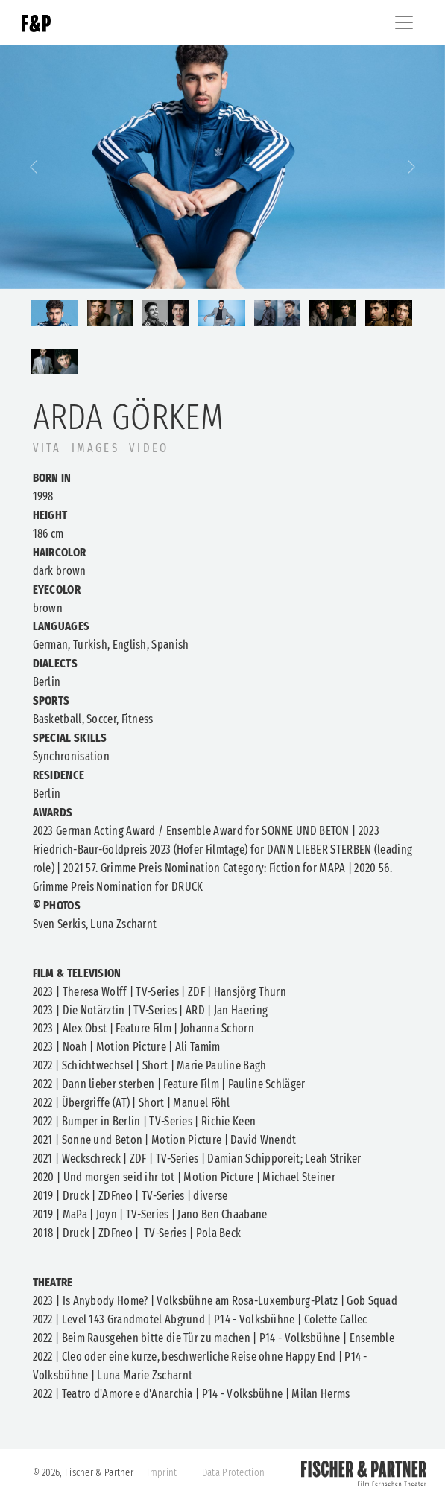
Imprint (162, 1472)
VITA (47, 448)
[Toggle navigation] (404, 22)
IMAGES (95, 448)
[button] (33, 167)
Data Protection (233, 1472)
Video (148, 448)
